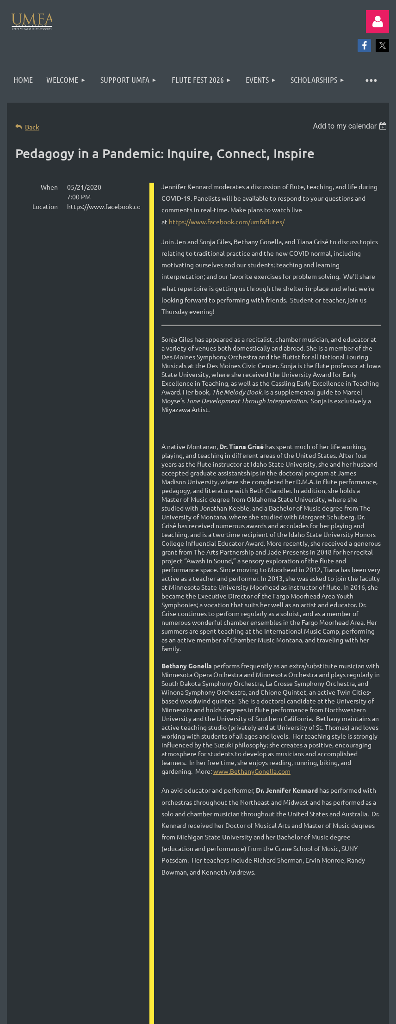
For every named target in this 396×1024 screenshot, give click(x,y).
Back (32, 127)
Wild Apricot (279, 1000)
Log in (377, 21)
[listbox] (351, 126)
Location (45, 206)
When (49, 187)
